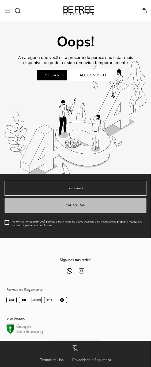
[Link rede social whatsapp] (69, 271)
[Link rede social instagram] (81, 271)
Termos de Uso (51, 360)
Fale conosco (92, 75)
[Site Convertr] (75, 348)
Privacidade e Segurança (91, 360)
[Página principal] (78, 10)
